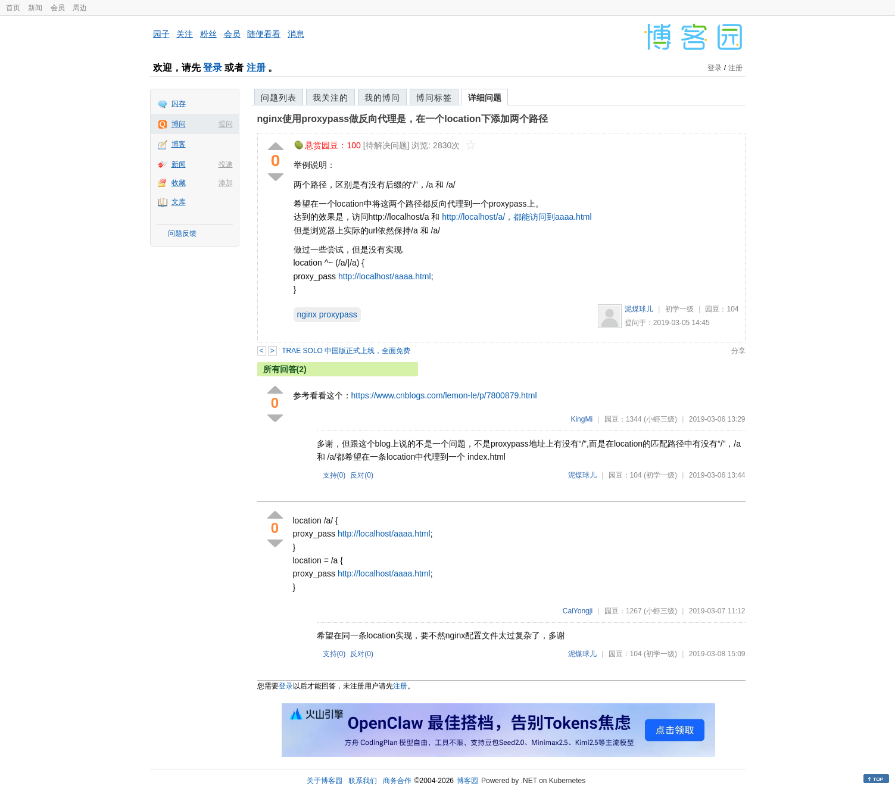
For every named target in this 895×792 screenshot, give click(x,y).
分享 (738, 351)
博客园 (467, 781)
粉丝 (208, 34)
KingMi (581, 419)
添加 (226, 183)
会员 (58, 8)
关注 (184, 34)
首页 (13, 8)
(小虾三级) (660, 419)
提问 (226, 124)
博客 (178, 144)
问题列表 (279, 97)
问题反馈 (182, 233)
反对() (361, 475)
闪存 (178, 103)
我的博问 (382, 97)
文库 (178, 202)
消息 (296, 34)
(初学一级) (660, 475)
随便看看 (263, 34)
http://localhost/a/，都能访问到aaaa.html (516, 217)
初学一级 (679, 309)
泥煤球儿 (639, 309)
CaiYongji (577, 611)
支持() (334, 475)
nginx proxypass (327, 314)
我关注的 (330, 97)
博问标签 (434, 97)
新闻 (35, 8)
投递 (226, 164)
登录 (212, 68)
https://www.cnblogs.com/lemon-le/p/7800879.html (444, 395)
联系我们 (362, 781)
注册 (256, 68)
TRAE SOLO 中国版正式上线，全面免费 (346, 351)
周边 (80, 8)
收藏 (178, 183)
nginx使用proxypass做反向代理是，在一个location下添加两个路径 (402, 119)
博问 (178, 124)
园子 (161, 34)
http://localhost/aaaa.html (384, 276)
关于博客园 (324, 781)
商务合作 (397, 781)
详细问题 (484, 97)
